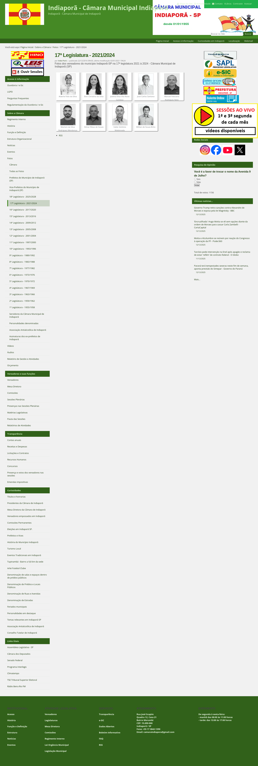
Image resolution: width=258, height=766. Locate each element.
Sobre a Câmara (43, 47)
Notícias (11, 738)
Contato (219, 3)
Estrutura (12, 732)
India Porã (62, 60)
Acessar (248, 3)
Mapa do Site (186, 3)
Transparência (14, 433)
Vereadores (51, 714)
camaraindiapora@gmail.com (159, 732)
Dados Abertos (106, 726)
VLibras (228, 3)
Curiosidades (14, 490)
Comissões (50, 732)
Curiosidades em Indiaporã (211, 40)
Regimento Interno (54, 738)
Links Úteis (13, 641)
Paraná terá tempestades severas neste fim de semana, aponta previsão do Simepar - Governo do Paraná (222, 269)
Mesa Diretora (52, 726)
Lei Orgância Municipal (57, 744)
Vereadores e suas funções (21, 373)
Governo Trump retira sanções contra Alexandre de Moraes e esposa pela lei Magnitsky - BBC (222, 211)
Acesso (10, 714)
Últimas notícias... (203, 201)
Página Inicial (162, 40)
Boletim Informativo (109, 732)
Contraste (238, 3)
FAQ (101, 738)
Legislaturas (51, 720)
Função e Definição (17, 726)
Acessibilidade (203, 3)
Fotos (55, 47)
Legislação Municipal (56, 751)
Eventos (11, 744)
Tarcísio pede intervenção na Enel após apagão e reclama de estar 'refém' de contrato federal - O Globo (222, 255)
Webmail (248, 40)
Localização (234, 40)
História (11, 720)
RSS (61, 135)
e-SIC (101, 720)
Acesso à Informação (183, 40)
